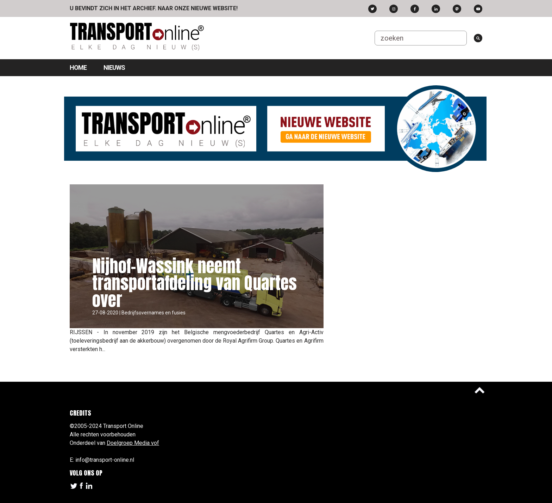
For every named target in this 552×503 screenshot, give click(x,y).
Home (78, 67)
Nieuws (114, 67)
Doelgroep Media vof (133, 443)
